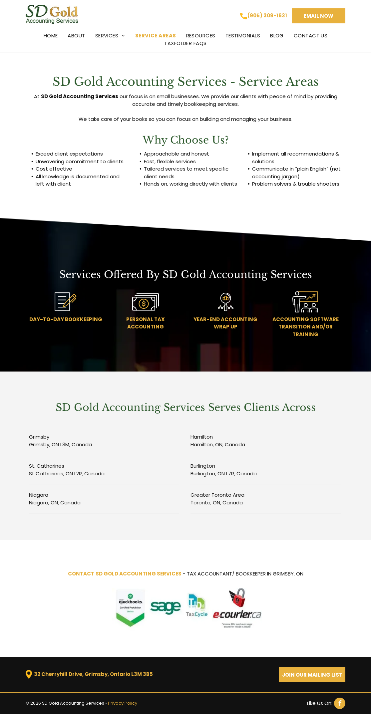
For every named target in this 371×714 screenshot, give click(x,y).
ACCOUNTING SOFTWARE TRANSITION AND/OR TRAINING (305, 327)
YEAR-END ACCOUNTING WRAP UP (225, 323)
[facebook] (326, 703)
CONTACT (81, 573)
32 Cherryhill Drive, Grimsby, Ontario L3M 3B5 (93, 674)
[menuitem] (51, 35)
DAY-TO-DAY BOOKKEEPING (65, 319)
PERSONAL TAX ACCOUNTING (145, 323)
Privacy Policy (122, 703)
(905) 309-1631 (267, 15)
